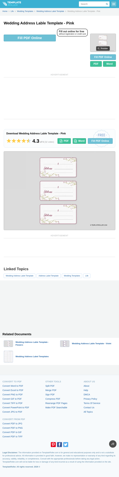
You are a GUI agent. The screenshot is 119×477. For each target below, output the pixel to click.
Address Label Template (49, 276)
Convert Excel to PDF (12, 390)
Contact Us (89, 407)
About (86, 386)
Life (86, 276)
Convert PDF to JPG (12, 423)
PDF (95, 64)
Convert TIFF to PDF (12, 403)
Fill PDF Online (30, 38)
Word (109, 64)
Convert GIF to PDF (12, 399)
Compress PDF (52, 399)
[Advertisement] (59, 98)
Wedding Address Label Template (19, 276)
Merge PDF (51, 390)
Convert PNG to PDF (12, 394)
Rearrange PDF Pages (56, 403)
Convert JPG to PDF (12, 412)
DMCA (87, 394)
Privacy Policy (90, 399)
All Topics (88, 412)
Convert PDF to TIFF (12, 436)
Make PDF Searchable (56, 407)
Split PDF (50, 386)
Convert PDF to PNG (12, 428)
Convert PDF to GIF (12, 432)
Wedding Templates (72, 276)
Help (86, 390)
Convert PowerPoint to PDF (15, 407)
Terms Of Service (92, 403)
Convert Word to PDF (12, 386)
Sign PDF (50, 394)
